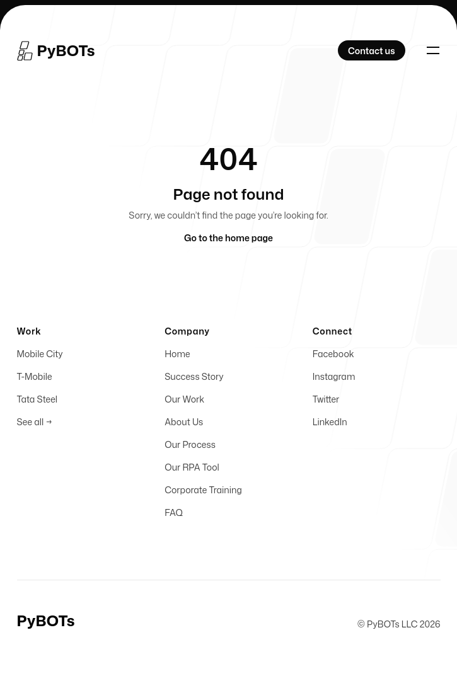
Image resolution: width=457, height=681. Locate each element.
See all (34, 425)
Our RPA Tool (192, 470)
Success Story (194, 380)
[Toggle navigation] (433, 50)
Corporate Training (203, 493)
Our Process (190, 448)
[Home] (57, 50)
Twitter (326, 402)
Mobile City (40, 357)
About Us (184, 425)
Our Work (184, 402)
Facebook (333, 357)
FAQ (174, 516)
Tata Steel (37, 402)
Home (177, 357)
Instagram (334, 380)
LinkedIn (330, 425)
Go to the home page (228, 238)
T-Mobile (34, 380)
